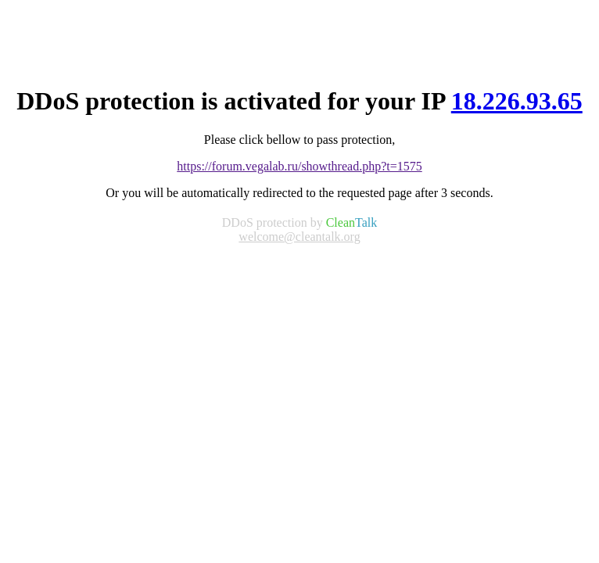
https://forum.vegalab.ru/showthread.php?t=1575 (299, 166)
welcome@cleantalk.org (299, 236)
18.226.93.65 (517, 101)
